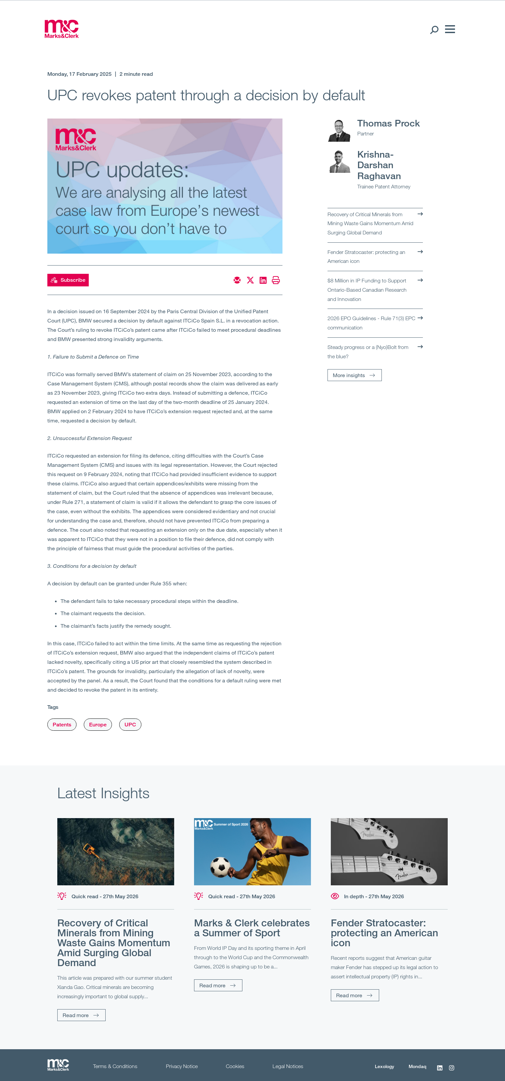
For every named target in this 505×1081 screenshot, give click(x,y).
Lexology (384, 1066)
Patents (62, 724)
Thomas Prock (388, 122)
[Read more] (115, 851)
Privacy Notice (182, 1066)
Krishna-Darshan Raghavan (379, 164)
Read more (76, 1015)
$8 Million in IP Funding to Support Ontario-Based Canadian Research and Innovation (367, 289)
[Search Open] (434, 29)
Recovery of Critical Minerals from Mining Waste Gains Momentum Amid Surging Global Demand (370, 223)
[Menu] (448, 29)
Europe (98, 724)
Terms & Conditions (115, 1066)
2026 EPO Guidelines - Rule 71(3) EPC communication (371, 322)
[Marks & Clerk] (61, 35)
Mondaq (418, 1066)
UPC (130, 724)
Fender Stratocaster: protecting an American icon (366, 256)
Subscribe (68, 280)
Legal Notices (288, 1066)
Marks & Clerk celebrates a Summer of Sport (252, 928)
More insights (349, 375)
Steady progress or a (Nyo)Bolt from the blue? (368, 351)
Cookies (235, 1066)
